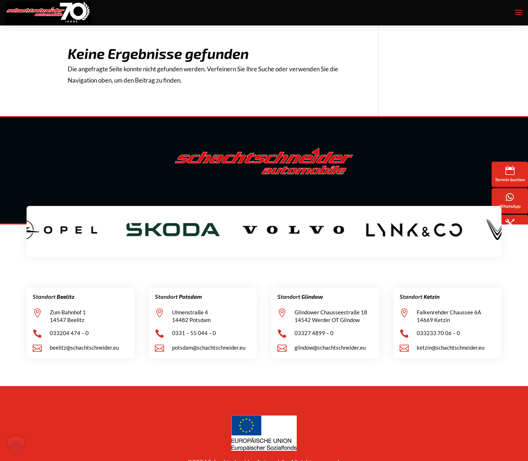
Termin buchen (510, 179)
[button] (16, 445)
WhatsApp (510, 205)
